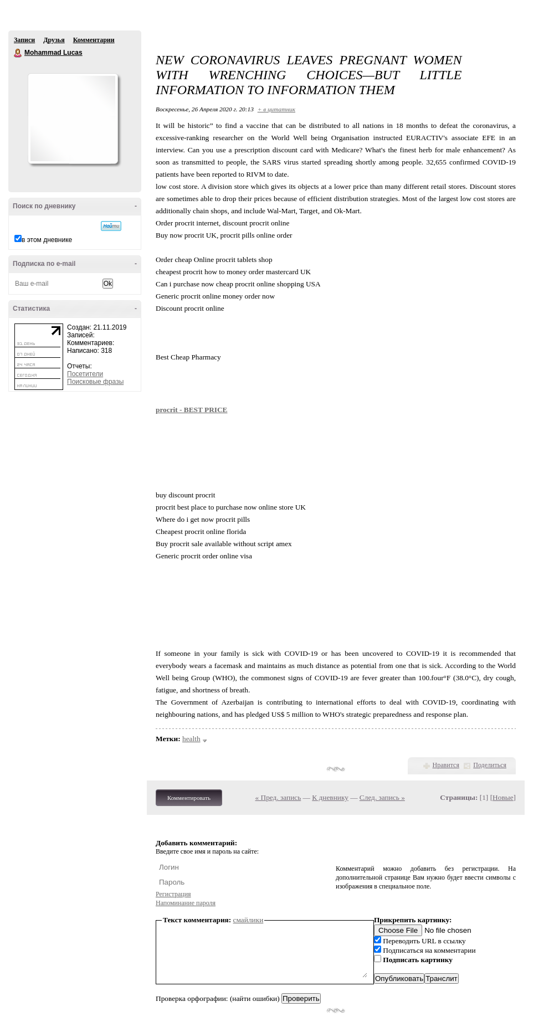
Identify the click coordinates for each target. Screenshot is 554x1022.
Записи (24, 40)
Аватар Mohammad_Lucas (72, 118)
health (191, 739)
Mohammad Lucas (18, 53)
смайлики (248, 920)
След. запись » (382, 797)
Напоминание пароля (186, 903)
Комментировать (189, 797)
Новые (503, 797)
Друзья (53, 40)
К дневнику (330, 797)
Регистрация (173, 894)
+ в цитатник (276, 109)
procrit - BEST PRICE (191, 409)
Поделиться (489, 765)
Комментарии (94, 40)
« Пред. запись (278, 797)
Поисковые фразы (95, 382)
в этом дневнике (47, 240)
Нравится (446, 765)
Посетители (85, 374)
